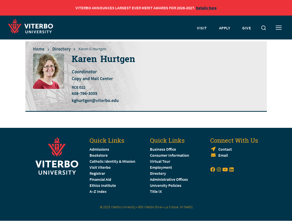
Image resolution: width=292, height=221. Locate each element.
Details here (206, 7)
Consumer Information (169, 155)
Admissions (99, 149)
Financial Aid (100, 179)
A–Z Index (98, 191)
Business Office (163, 149)
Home (39, 49)
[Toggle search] (263, 27)
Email (223, 155)
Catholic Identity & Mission (112, 161)
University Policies (165, 185)
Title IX (156, 191)
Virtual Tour (160, 161)
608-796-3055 (84, 93)
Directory (61, 49)
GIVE (246, 27)
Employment (161, 167)
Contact (225, 149)
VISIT (202, 27)
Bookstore (99, 155)
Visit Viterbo (100, 167)
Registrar (97, 173)
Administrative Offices (169, 179)
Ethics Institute (103, 185)
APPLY (224, 27)
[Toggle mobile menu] (278, 27)
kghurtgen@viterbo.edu (95, 100)
